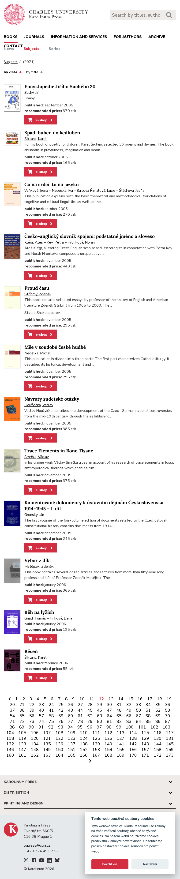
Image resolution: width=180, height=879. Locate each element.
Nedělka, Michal (37, 353)
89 (21, 727)
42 (61, 710)
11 (91, 699)
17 (149, 699)
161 (22, 755)
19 (169, 699)
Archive (156, 36)
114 (133, 733)
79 (90, 721)
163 (47, 755)
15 (130, 699)
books (11, 36)
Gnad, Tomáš (35, 618)
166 (84, 755)
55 (22, 716)
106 (35, 733)
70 (167, 716)
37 (12, 710)
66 (128, 716)
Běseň (31, 651)
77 (70, 721)
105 (22, 733)
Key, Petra (55, 242)
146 (10, 749)
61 (80, 716)
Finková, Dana (61, 618)
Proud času (36, 288)
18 (159, 699)
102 (154, 727)
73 (31, 721)
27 (80, 704)
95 (79, 727)
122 (59, 738)
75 (51, 721)
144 (157, 744)
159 (170, 749)
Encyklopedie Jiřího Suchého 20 (59, 87)
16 (140, 699)
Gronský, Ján (34, 514)
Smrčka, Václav (36, 456)
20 (12, 704)
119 (22, 738)
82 (119, 721)
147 (22, 749)
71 (12, 721)
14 (120, 699)
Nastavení (150, 864)
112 (108, 733)
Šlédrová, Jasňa (131, 190)
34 (148, 704)
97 (99, 727)
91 (41, 727)
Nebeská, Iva (62, 190)
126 (108, 738)
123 (71, 738)
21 (22, 704)
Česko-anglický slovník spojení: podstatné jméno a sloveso (89, 236)
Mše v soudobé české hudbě (55, 347)
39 (31, 710)
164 (59, 755)
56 (31, 716)
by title (34, 72)
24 (51, 704)
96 (89, 727)
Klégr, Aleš (33, 242)
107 (47, 733)
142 (133, 744)
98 (109, 727)
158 (157, 749)
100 (130, 727)
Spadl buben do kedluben (52, 133)
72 (22, 721)
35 (158, 704)
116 (157, 733)
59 (61, 716)
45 (90, 710)
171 (145, 755)
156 (133, 749)
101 (142, 727)
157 (145, 749)
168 (108, 755)
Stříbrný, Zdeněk (37, 294)
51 (148, 710)
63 (99, 716)
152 (84, 749)
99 (118, 727)
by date (13, 72)
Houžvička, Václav (38, 405)
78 (80, 721)
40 (41, 710)
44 (80, 710)
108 (59, 733)
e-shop (40, 120)
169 (120, 755)
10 (82, 699)
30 (109, 704)
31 (119, 704)
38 (22, 710)
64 (109, 716)
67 (138, 716)
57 (41, 716)
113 (120, 733)
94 (70, 727)
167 (96, 755)
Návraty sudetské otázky (51, 399)
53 (167, 710)
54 (12, 716)
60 (70, 716)
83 (128, 721)
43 (70, 710)
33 (138, 704)
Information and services (79, 36)
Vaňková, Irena (36, 190)
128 (133, 738)
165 (71, 755)
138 (84, 744)
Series (54, 48)
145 (170, 744)
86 (158, 721)
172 (157, 755)
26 (70, 704)
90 (31, 727)
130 (157, 738)
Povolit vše (109, 864)
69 (158, 716)
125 (96, 738)
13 (111, 699)
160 (10, 755)
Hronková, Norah (81, 242)
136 (59, 744)
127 (120, 738)
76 (61, 721)
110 (84, 733)
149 (47, 749)
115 (145, 733)
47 (109, 710)
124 (84, 738)
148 (35, 749)
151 (71, 749)
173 (170, 755)
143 (145, 744)
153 (96, 749)
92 (50, 727)
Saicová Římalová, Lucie (96, 190)
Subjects (31, 48)
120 (35, 738)
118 (10, 738)
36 (167, 704)
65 (119, 716)
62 (90, 716)
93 (60, 727)
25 (61, 704)
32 (128, 704)
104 (10, 733)
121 (47, 738)
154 (108, 749)
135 (47, 744)
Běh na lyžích (39, 612)
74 (41, 721)
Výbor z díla (37, 560)
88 (12, 727)
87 (167, 721)
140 (108, 744)
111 (96, 733)
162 (35, 755)
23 (41, 704)
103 (166, 727)
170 (133, 755)
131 (170, 738)
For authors (128, 36)
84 (138, 721)
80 (99, 721)
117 (170, 733)
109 (71, 733)
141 (120, 744)
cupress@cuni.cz (37, 845)
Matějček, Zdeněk (39, 566)
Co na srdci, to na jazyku (51, 185)
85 (148, 721)
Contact (13, 46)
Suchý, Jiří (31, 92)
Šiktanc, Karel (35, 138)
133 (22, 744)
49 (128, 710)
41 (51, 710)
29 (99, 704)
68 (148, 716)
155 (120, 749)
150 (59, 749)
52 (158, 710)
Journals (34, 36)
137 (71, 744)
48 (119, 710)
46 (99, 710)
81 (109, 721)
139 (96, 744)
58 (51, 716)
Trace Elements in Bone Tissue (58, 451)
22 (31, 704)
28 (90, 704)
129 (145, 738)
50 (138, 710)
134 (35, 744)
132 (10, 744)
